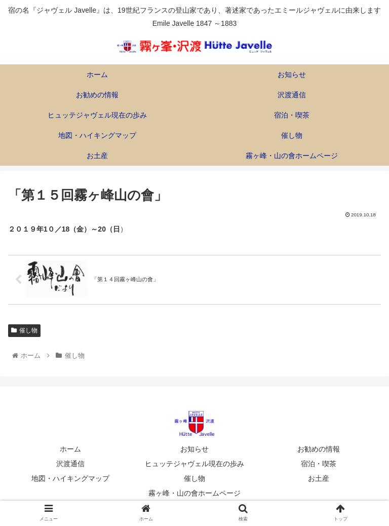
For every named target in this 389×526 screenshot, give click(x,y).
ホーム (70, 449)
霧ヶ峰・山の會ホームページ (194, 493)
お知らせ (194, 449)
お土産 (318, 478)
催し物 (24, 330)
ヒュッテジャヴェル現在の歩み (194, 464)
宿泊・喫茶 (318, 464)
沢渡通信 (70, 464)
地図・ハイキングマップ (70, 478)
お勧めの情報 (318, 449)
